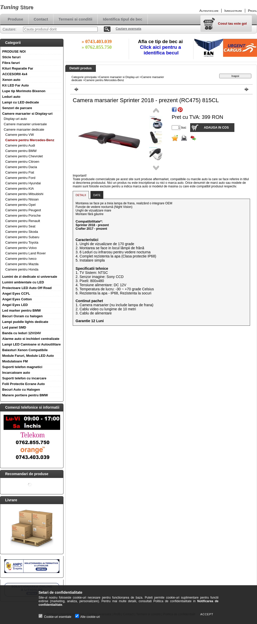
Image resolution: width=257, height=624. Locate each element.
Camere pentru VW (19, 135)
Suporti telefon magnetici (22, 367)
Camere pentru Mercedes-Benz (29, 140)
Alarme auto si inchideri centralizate (31, 339)
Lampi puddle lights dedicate (25, 322)
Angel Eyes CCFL (16, 293)
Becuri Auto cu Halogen (21, 389)
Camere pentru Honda (22, 269)
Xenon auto (11, 80)
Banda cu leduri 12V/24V (21, 333)
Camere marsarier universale (25, 124)
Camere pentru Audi (20, 145)
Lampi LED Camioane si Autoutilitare (31, 344)
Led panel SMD (14, 327)
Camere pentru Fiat (19, 172)
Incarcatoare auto (16, 373)
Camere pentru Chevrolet (24, 156)
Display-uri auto (15, 119)
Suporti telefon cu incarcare (24, 378)
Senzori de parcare (17, 108)
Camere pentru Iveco (20, 259)
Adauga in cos (216, 127)
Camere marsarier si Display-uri (27, 114)
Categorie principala (84, 77)
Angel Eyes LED (15, 305)
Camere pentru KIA (19, 188)
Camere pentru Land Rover (25, 253)
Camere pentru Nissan (22, 199)
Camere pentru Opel (20, 205)
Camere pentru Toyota (21, 242)
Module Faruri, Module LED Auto (28, 356)
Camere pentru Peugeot (23, 210)
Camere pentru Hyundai (23, 183)
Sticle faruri (11, 57)
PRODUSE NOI (14, 51)
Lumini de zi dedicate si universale (29, 277)
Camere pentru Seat (20, 226)
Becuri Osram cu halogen (22, 316)
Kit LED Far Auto (15, 85)
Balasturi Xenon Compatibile (25, 350)
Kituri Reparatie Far (17, 68)
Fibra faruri (11, 63)
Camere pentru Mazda (22, 264)
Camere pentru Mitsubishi (24, 194)
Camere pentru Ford (20, 178)
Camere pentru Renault (22, 221)
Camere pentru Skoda (21, 232)
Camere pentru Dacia (21, 167)
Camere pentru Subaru (22, 237)
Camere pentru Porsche (23, 215)
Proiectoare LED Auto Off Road (27, 288)
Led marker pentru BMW (21, 310)
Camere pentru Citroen (22, 162)
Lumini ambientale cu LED (23, 282)
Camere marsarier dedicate (24, 129)
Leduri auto (11, 97)
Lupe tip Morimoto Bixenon (23, 91)
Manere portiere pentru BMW (25, 395)
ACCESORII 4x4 (14, 74)
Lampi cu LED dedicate (20, 102)
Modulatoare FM (15, 361)
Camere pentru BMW (21, 151)
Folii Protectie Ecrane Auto (23, 384)
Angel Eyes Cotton (17, 299)
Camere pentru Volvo (21, 248)
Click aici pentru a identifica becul (161, 49)
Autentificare (208, 11)
